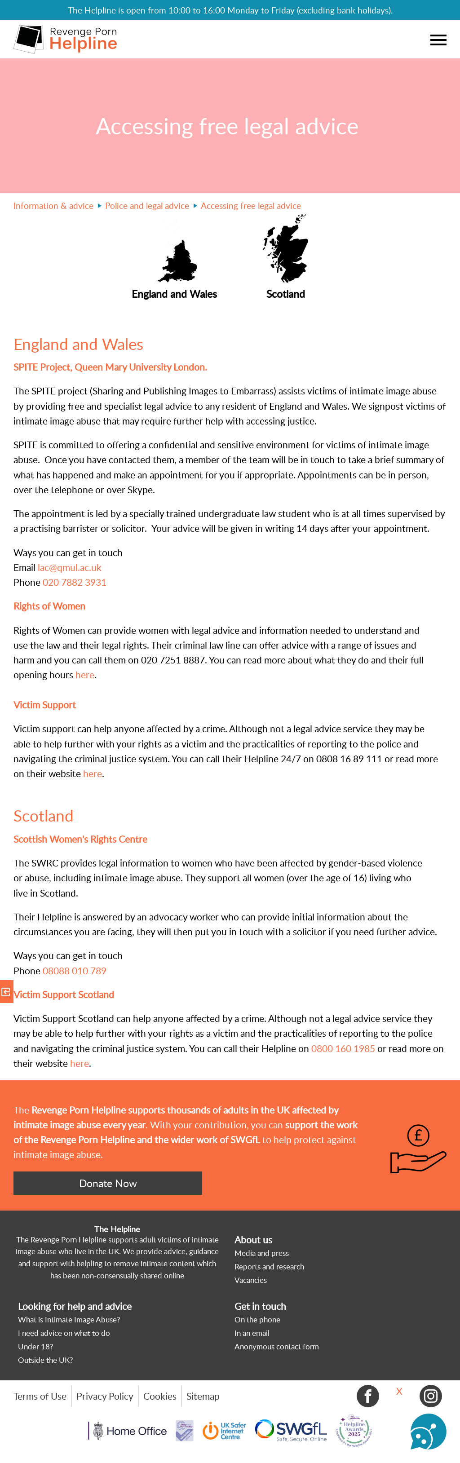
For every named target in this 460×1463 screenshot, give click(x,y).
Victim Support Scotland (64, 994)
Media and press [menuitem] (261, 1253)
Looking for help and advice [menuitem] (75, 1306)
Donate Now (108, 1183)
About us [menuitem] (253, 1239)
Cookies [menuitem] (160, 1396)
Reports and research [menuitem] (269, 1266)
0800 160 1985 (343, 1048)
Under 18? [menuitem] (35, 1346)
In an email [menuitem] (252, 1333)
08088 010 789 (74, 970)
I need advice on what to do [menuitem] (64, 1333)
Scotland (43, 815)
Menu (438, 39)
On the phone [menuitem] (257, 1319)
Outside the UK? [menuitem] (45, 1360)
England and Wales (80, 343)
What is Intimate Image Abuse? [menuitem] (69, 1319)
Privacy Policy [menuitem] (104, 1396)
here (84, 674)
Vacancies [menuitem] (250, 1280)
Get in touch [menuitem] (260, 1306)
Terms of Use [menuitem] (39, 1396)
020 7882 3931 (74, 582)
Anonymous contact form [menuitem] (276, 1346)
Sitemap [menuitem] (203, 1396)
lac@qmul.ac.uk (68, 567)
